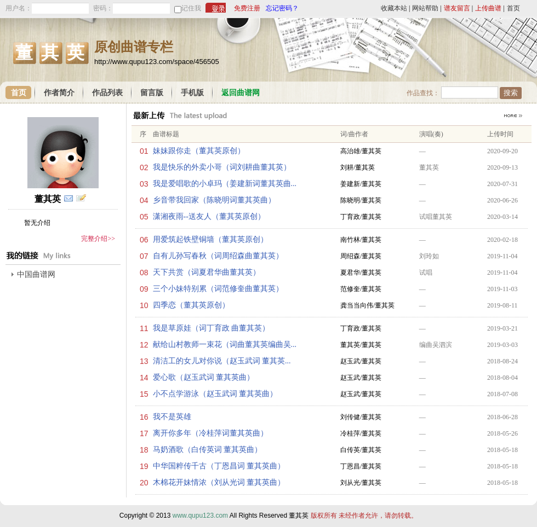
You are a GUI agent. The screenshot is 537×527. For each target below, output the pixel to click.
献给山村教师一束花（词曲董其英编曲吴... (225, 344)
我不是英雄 (172, 417)
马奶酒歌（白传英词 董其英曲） (207, 449)
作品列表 (107, 93)
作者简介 (59, 93)
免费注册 (247, 8)
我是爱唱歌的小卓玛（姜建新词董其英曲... (225, 183)
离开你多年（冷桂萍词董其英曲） (210, 433)
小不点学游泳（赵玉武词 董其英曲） (215, 394)
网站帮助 (425, 8)
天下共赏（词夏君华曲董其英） (206, 272)
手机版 (192, 93)
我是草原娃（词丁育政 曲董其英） (211, 328)
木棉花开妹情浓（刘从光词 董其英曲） (219, 482)
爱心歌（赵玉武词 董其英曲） (204, 377)
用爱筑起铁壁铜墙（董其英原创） (210, 239)
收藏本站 (394, 8)
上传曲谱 (488, 8)
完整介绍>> (98, 238)
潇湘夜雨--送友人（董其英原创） (209, 216)
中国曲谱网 (36, 274)
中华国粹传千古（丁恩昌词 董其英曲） (219, 466)
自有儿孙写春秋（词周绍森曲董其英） (218, 256)
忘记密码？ (282, 8)
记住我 (191, 8)
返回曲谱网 (240, 93)
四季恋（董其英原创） (191, 305)
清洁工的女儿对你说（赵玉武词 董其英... (222, 361)
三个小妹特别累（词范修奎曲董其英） (218, 289)
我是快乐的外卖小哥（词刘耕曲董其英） (222, 167)
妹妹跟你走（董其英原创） (199, 151)
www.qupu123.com (200, 515)
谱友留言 (457, 8)
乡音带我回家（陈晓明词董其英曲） (214, 200)
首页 (513, 8)
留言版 (151, 93)
